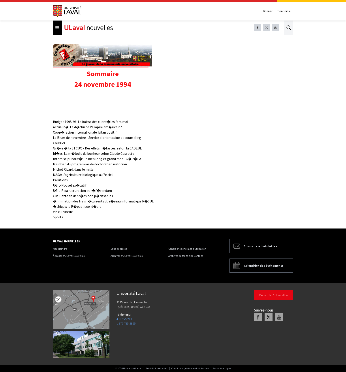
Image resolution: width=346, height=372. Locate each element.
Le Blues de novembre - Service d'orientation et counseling (97, 137)
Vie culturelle (63, 212)
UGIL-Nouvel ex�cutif (69, 185)
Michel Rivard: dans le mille (73, 169)
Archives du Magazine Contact (185, 255)
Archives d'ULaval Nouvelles (127, 255)
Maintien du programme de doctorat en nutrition (90, 164)
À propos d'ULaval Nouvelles (69, 255)
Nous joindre (60, 248)
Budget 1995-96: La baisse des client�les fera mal (90, 121)
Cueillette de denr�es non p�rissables (83, 196)
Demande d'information (273, 295)
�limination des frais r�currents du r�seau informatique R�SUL (103, 201)
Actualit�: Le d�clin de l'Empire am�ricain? (87, 127)
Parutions (60, 180)
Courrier (59, 143)
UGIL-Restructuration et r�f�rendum (82, 190)
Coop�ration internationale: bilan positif (85, 132)
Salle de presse (119, 248)
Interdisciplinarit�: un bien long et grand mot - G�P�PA (97, 159)
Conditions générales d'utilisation (187, 248)
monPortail (284, 11)
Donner (268, 11)
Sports (58, 217)
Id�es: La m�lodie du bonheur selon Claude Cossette (93, 153)
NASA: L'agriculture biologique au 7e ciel (83, 174)
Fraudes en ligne (222, 368)
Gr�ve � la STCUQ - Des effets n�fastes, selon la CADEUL (97, 148)
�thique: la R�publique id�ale (77, 206)
